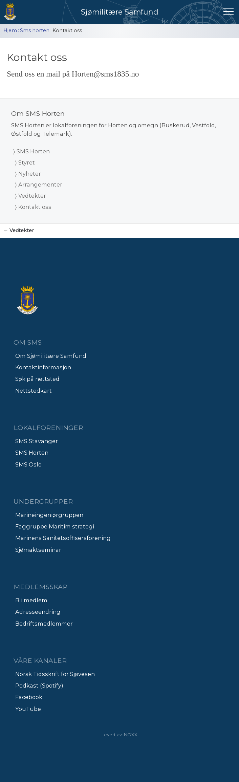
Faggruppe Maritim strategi (54, 526)
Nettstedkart (33, 390)
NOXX (130, 734)
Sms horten (34, 30)
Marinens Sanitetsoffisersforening (63, 538)
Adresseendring (38, 611)
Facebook (28, 697)
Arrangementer (40, 184)
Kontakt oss (34, 206)
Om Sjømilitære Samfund (50, 355)
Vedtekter (32, 195)
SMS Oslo (28, 464)
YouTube (28, 708)
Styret (26, 162)
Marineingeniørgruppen (49, 515)
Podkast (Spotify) (39, 685)
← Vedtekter (18, 230)
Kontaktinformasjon (43, 367)
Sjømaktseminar (38, 549)
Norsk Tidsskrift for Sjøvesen (55, 674)
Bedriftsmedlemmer (44, 623)
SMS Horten (33, 151)
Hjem (10, 30)
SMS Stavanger (36, 441)
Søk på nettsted (37, 378)
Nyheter (29, 173)
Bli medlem (31, 600)
